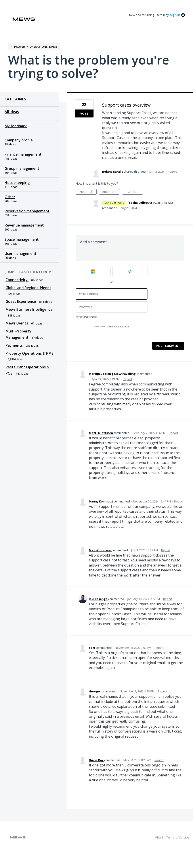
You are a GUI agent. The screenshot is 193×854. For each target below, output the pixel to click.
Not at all (88, 192)
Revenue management (24, 225)
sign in (175, 15)
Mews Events (17, 323)
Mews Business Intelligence (29, 309)
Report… (173, 172)
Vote (84, 113)
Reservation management (27, 211)
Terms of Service (177, 837)
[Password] (111, 307)
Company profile (19, 140)
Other (10, 196)
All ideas (12, 111)
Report (127, 379)
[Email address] (111, 294)
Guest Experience (21, 301)
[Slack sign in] (129, 271)
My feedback (16, 125)
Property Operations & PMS (30, 353)
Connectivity (17, 279)
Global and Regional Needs (28, 287)
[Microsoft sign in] (93, 271)
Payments (15, 345)
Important (111, 192)
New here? (111, 326)
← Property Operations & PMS (34, 47)
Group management (22, 168)
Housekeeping (17, 182)
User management (20, 253)
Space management (22, 239)
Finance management (23, 154)
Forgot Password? (86, 317)
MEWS (159, 837)
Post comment (168, 346)
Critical (135, 192)
